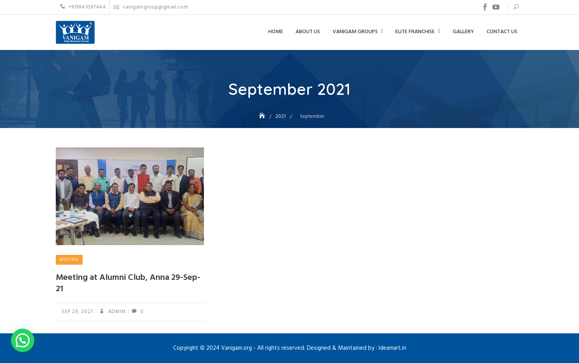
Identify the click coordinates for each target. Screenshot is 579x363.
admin (116, 312)
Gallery (463, 31)
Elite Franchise (415, 31)
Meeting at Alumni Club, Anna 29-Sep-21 (128, 283)
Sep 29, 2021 (77, 312)
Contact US (502, 31)
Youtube (495, 7)
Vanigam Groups (355, 31)
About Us (308, 31)
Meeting (69, 259)
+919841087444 (83, 7)
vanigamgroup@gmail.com (151, 7)
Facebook (485, 7)
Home (275, 31)
